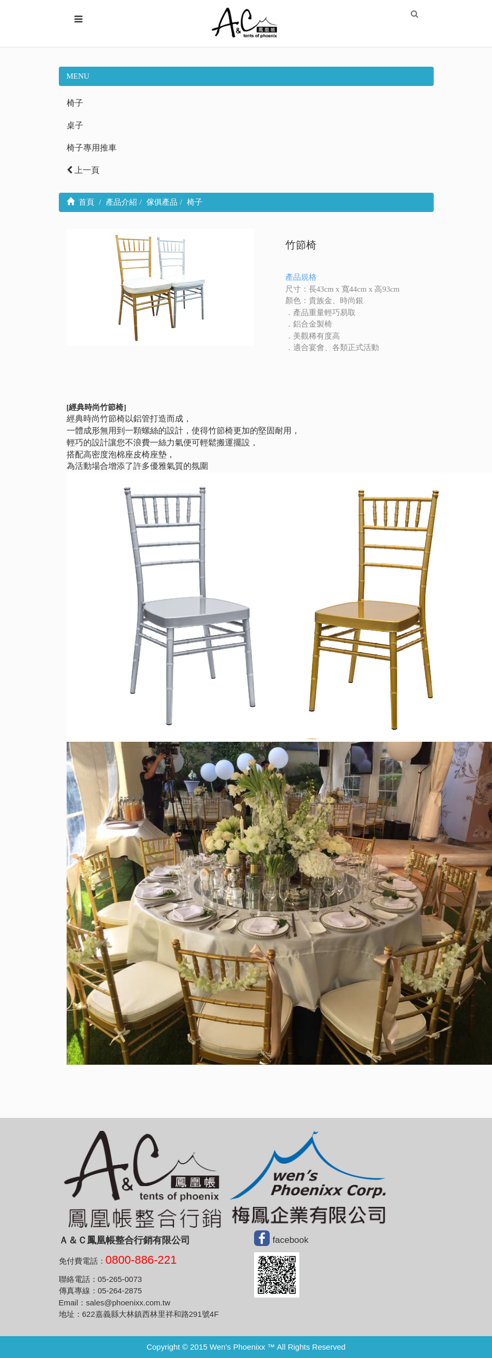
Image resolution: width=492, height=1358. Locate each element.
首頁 (81, 202)
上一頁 (83, 170)
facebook (291, 1240)
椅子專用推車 (92, 147)
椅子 (75, 102)
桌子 (75, 125)
